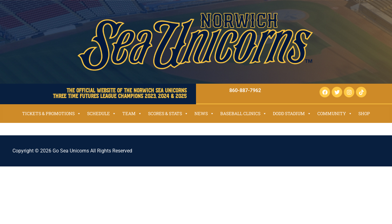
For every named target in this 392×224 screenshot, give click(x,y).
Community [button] (334, 113)
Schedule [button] (101, 113)
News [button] (204, 113)
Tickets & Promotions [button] (51, 113)
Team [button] (132, 113)
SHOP (364, 113)
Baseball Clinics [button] (243, 113)
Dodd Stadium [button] (292, 113)
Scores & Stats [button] (168, 113)
